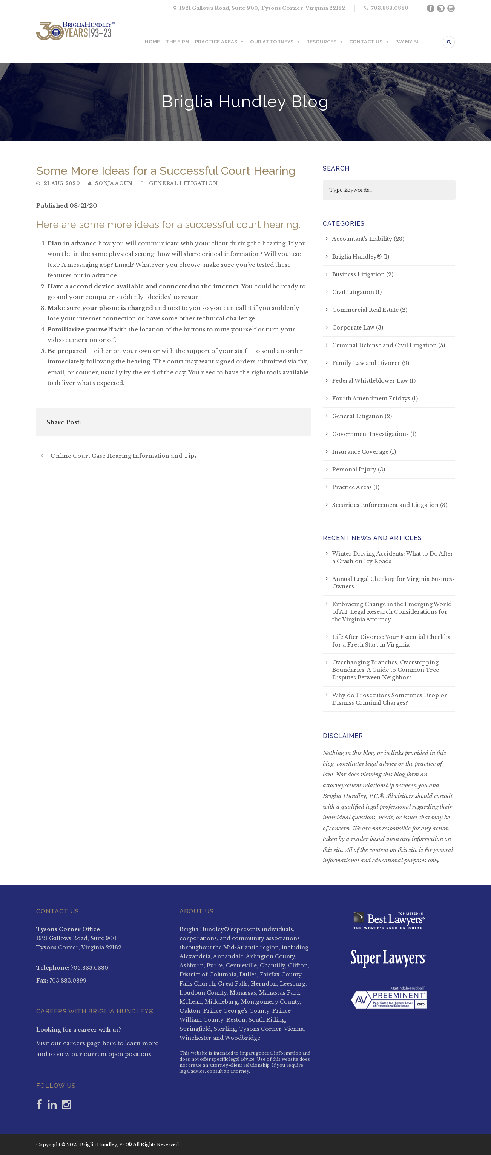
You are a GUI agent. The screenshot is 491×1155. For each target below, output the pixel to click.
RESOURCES (325, 42)
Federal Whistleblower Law (370, 380)
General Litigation (183, 183)
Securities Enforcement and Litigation (385, 505)
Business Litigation (358, 274)
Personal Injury (354, 469)
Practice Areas (352, 487)
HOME (152, 42)
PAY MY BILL (409, 42)
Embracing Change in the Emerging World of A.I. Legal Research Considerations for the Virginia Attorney (392, 612)
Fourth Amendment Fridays (371, 398)
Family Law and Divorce (366, 363)
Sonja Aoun (114, 183)
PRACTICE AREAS (219, 42)
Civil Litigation (353, 292)
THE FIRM (177, 42)
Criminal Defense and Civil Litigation (384, 345)
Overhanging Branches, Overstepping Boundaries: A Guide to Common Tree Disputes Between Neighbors (385, 670)
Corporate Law (353, 327)
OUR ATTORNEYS (275, 42)
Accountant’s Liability (362, 239)
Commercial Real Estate (365, 309)
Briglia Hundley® (357, 256)
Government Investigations (370, 434)
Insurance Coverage (360, 451)
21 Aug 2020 (62, 183)
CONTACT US (369, 42)
